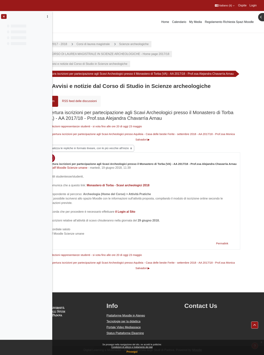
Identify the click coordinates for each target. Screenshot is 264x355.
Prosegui (132, 351)
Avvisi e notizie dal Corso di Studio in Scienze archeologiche (104, 63)
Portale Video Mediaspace (144, 327)
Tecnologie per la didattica (144, 321)
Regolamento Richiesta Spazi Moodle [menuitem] (229, 21)
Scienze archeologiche (149, 44)
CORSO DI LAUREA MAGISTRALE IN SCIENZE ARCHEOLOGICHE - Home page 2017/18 (125, 54)
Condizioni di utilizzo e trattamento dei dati (132, 347)
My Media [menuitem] (195, 21)
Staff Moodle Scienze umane (84, 167)
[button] (225, 5)
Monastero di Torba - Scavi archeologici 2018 (133, 185)
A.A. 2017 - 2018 (72, 44)
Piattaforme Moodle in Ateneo (146, 315)
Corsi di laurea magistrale (108, 44)
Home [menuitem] (165, 21)
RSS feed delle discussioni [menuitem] (95, 101)
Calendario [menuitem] (179, 21)
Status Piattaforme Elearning (145, 333)
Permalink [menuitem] (238, 243)
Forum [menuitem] (66, 101)
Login (253, 5)
